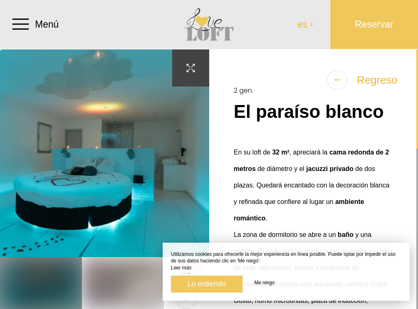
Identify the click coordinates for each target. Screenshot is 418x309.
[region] (313, 179)
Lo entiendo (206, 284)
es (305, 24)
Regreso (362, 80)
